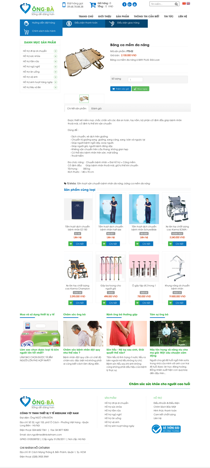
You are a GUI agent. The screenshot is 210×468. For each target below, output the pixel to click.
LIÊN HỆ (182, 16)
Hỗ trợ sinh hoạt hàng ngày (38, 73)
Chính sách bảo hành (171, 22)
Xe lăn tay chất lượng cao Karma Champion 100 (77, 280)
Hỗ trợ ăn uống (31, 63)
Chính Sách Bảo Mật (165, 398)
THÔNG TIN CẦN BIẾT (146, 16)
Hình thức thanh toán (165, 402)
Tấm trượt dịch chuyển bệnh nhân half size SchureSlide (111, 221)
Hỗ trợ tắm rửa (31, 52)
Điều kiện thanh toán (86, 22)
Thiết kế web (117, 463)
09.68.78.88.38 (75, 6)
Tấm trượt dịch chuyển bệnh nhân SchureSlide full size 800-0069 (144, 221)
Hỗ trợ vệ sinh (30, 68)
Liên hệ (77, 228)
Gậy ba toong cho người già (110, 279)
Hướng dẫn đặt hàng (43, 22)
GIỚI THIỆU (104, 16)
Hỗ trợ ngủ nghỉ (31, 57)
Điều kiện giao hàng (128, 22)
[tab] (77, 100)
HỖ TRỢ (158, 389)
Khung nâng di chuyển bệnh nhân (177, 279)
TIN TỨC (168, 16)
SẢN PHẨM (122, 16)
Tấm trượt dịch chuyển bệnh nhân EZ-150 (77, 220)
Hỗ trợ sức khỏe (31, 47)
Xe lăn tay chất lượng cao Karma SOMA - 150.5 (177, 221)
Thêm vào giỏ (120, 80)
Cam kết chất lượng (165, 405)
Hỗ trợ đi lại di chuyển (35, 42)
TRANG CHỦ (86, 16)
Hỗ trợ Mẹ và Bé (32, 78)
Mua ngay (140, 80)
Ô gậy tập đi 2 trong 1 (144, 277)
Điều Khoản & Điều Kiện (166, 394)
